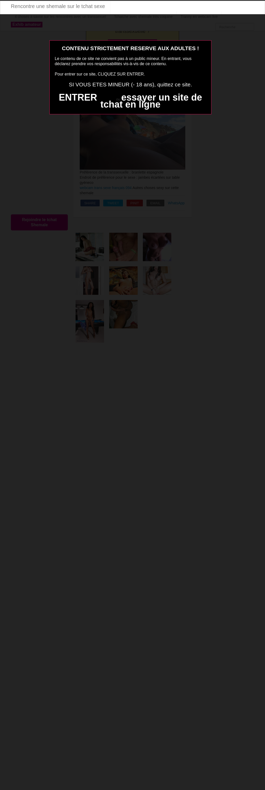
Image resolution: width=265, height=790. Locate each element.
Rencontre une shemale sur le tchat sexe (58, 6)
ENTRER (78, 97)
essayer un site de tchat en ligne (151, 101)
